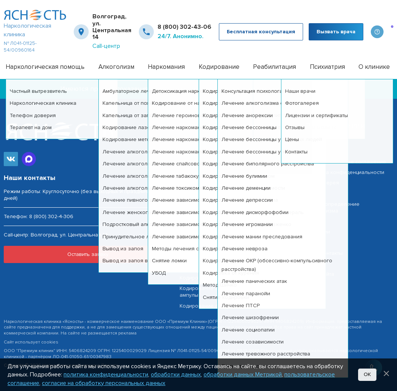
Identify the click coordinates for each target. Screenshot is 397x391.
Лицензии (317, 232)
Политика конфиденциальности (344, 172)
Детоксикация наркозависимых (219, 267)
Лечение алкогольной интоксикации (226, 204)
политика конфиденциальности (106, 374)
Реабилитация (274, 67)
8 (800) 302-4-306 (51, 216)
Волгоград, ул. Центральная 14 (111, 27)
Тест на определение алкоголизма (332, 207)
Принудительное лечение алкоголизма (230, 225)
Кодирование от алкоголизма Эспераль (230, 306)
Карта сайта (319, 274)
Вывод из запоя (200, 235)
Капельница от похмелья (211, 172)
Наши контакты (324, 253)
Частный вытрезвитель (208, 151)
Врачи (313, 193)
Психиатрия (327, 67)
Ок (367, 374)
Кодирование (219, 67)
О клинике (374, 67)
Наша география (326, 141)
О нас (312, 263)
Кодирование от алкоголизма (217, 278)
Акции (312, 151)
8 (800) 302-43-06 (184, 27)
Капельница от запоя (206, 183)
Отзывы (315, 221)
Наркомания (166, 67)
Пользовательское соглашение (345, 162)
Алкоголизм (116, 67)
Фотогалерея (322, 183)
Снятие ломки (197, 257)
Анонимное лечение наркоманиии (223, 246)
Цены (312, 242)
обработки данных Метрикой (243, 374)
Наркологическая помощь (45, 67)
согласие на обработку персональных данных (103, 383)
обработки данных (176, 374)
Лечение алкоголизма (208, 162)
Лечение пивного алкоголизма (219, 214)
